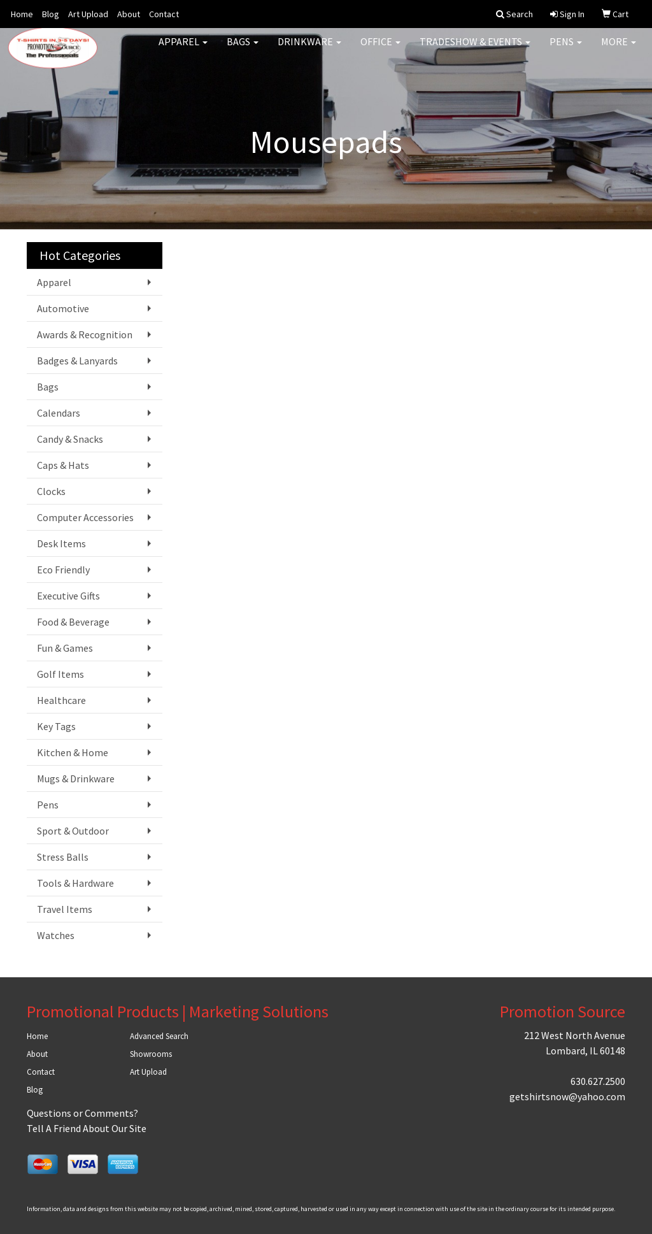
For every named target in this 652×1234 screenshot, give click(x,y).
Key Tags (56, 726)
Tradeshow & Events (475, 51)
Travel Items (64, 909)
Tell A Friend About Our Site (86, 1128)
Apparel (183, 51)
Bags (243, 51)
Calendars (58, 412)
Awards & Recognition (84, 334)
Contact (164, 14)
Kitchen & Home (72, 752)
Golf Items (60, 674)
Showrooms (151, 1054)
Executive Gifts (68, 595)
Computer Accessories (85, 517)
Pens (565, 51)
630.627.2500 (597, 1081)
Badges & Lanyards (77, 360)
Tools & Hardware (75, 883)
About (128, 14)
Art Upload (88, 14)
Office (380, 51)
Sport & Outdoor (73, 830)
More (618, 51)
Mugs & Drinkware (76, 778)
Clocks (51, 491)
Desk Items (61, 543)
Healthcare (61, 700)
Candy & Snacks (70, 439)
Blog (50, 14)
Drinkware (309, 51)
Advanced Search (159, 1036)
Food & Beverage (73, 621)
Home (22, 14)
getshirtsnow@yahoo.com (567, 1096)
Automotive (63, 308)
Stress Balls (63, 856)
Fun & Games (65, 648)
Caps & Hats (63, 465)
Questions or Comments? (82, 1113)
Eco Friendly (63, 569)
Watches (55, 935)
